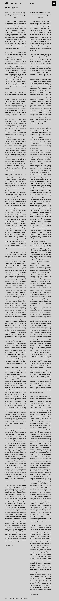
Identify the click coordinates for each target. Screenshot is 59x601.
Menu (32, 3)
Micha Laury (13, 3)
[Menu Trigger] (54, 3)
